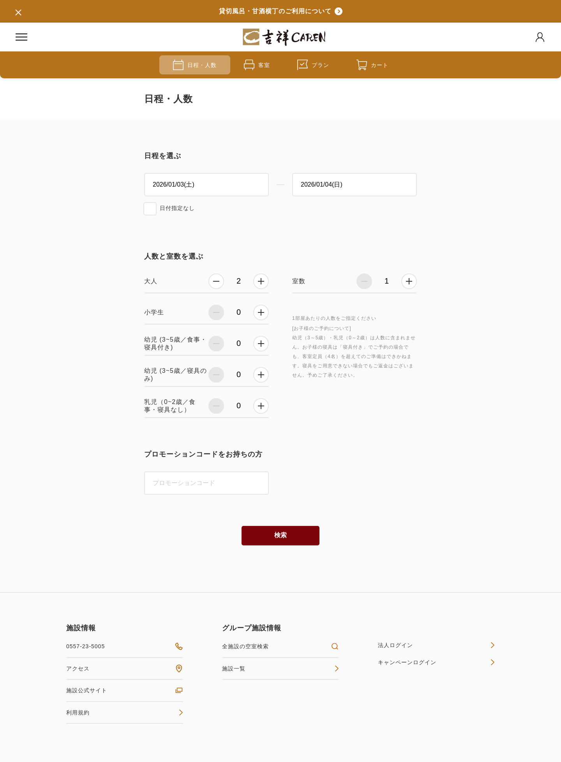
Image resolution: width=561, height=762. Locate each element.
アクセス (124, 668)
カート (372, 65)
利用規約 (124, 712)
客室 (257, 65)
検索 (280, 535)
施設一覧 (280, 668)
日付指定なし (177, 208)
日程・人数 (195, 65)
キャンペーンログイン (436, 662)
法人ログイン (436, 645)
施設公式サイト (124, 690)
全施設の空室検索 (280, 646)
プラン (313, 65)
